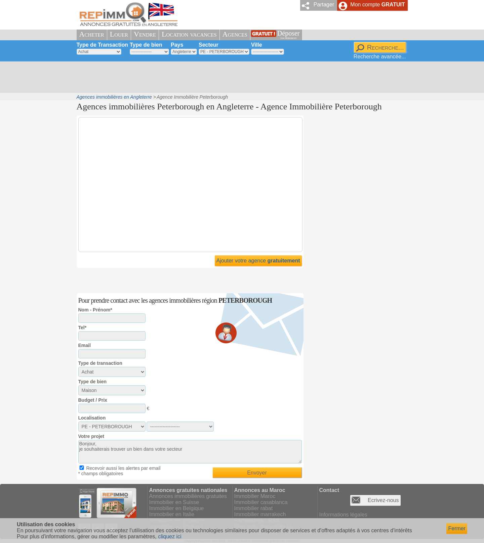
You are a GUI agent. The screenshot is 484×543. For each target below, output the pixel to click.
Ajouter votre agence (258, 260)
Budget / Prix (92, 400)
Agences (235, 34)
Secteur (208, 45)
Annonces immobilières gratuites (188, 496)
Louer (119, 34)
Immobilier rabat (253, 508)
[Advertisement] (240, 77)
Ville (256, 45)
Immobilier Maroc (255, 496)
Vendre (145, 34)
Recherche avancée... (380, 56)
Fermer (457, 528)
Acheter (91, 34)
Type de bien (146, 45)
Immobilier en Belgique (176, 508)
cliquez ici (169, 536)
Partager (324, 4)
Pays (177, 45)
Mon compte (377, 4)
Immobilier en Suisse (174, 502)
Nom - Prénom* (95, 309)
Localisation (92, 418)
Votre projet (91, 436)
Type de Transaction (102, 45)
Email (84, 345)
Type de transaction (100, 363)
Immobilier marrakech (260, 514)
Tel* (82, 327)
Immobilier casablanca (261, 502)
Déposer (288, 35)
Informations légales (343, 514)
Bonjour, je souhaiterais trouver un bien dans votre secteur (190, 451)
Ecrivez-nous (383, 500)
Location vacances (189, 34)
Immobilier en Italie (171, 514)
